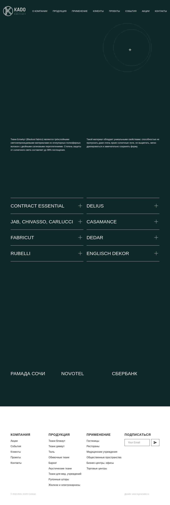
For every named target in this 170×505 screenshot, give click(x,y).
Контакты (161, 11)
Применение (80, 11)
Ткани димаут (57, 446)
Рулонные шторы (59, 479)
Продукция (59, 11)
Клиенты (98, 11)
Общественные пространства (104, 457)
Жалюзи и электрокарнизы (64, 485)
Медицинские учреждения (102, 451)
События (130, 11)
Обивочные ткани (59, 457)
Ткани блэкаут (57, 441)
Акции (145, 11)
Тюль (52, 451)
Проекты (114, 11)
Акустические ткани (60, 468)
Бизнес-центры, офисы (100, 463)
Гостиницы (93, 441)
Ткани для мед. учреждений (65, 474)
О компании (39, 11)
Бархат (53, 463)
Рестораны (93, 446)
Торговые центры (97, 468)
